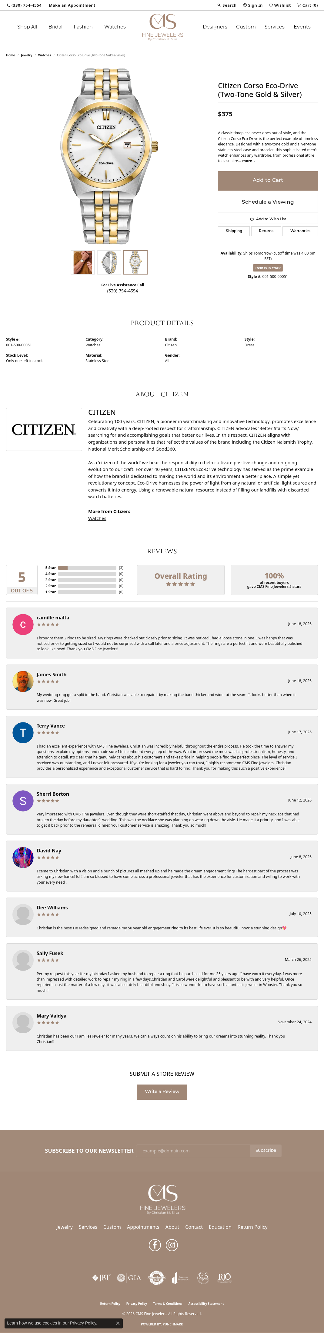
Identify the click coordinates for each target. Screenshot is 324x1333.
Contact (194, 1227)
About (172, 1227)
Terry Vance (51, 725)
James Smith (52, 674)
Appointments (143, 1227)
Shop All (27, 27)
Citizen (171, 345)
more (248, 160)
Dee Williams (52, 907)
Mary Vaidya (51, 1015)
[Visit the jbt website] (101, 1277)
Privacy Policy (136, 1303)
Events (302, 27)
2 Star (50, 585)
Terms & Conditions (167, 1303)
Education (220, 1227)
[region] (109, 156)
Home (10, 55)
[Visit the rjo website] (224, 1277)
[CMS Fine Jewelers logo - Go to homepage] (162, 27)
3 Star (50, 579)
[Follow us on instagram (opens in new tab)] (172, 1245)
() (121, 567)
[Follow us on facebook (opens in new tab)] (155, 1245)
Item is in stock (268, 267)
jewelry (26, 55)
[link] (24, 5)
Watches (115, 27)
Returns (266, 231)
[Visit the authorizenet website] (156, 1277)
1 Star (50, 592)
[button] (226, 5)
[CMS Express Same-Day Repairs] (203, 1277)
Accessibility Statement (206, 1303)
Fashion (83, 27)
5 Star (50, 567)
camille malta (53, 617)
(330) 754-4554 (122, 291)
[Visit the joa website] (181, 1277)
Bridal (55, 27)
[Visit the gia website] (129, 1277)
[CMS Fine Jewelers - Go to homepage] (162, 1199)
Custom (246, 27)
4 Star (50, 573)
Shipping (234, 231)
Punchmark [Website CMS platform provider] (173, 1324)
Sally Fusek (50, 953)
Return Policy (253, 1227)
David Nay (49, 850)
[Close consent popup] (118, 1323)
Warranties (300, 231)
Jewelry (64, 1227)
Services (275, 27)
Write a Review (162, 1091)
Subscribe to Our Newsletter (89, 1151)
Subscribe (266, 1151)
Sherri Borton (53, 794)
